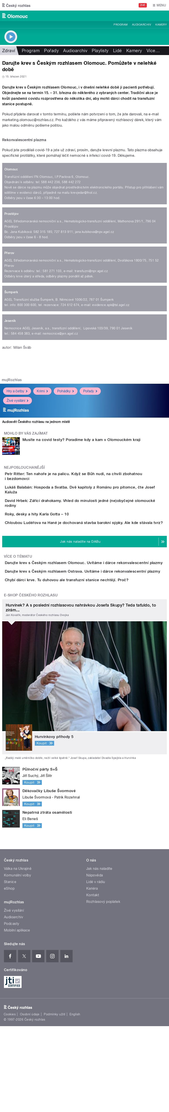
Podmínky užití (54, 1100)
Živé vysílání (17, 400)
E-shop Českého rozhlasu (31, 681)
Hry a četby (17, 391)
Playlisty (100, 50)
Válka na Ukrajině (17, 954)
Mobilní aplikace (17, 1016)
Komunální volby (17, 961)
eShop (9, 974)
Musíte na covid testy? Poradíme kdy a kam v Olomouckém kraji (81, 439)
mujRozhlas (12, 380)
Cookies (10, 1100)
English (75, 1100)
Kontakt (92, 981)
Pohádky (65, 391)
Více (153, 50)
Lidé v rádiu (95, 968)
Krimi (42, 391)
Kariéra (92, 974)
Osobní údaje (30, 1100)
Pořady (51, 50)
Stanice (10, 968)
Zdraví (8, 50)
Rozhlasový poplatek (103, 987)
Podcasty (11, 1009)
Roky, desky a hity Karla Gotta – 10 (54, 537)
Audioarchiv (141, 24)
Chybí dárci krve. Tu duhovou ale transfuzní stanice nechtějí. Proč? (84, 653)
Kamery (161, 24)
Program (120, 24)
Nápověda (94, 961)
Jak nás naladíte (99, 954)
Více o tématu (18, 605)
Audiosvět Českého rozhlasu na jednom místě (36, 422)
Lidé (117, 50)
